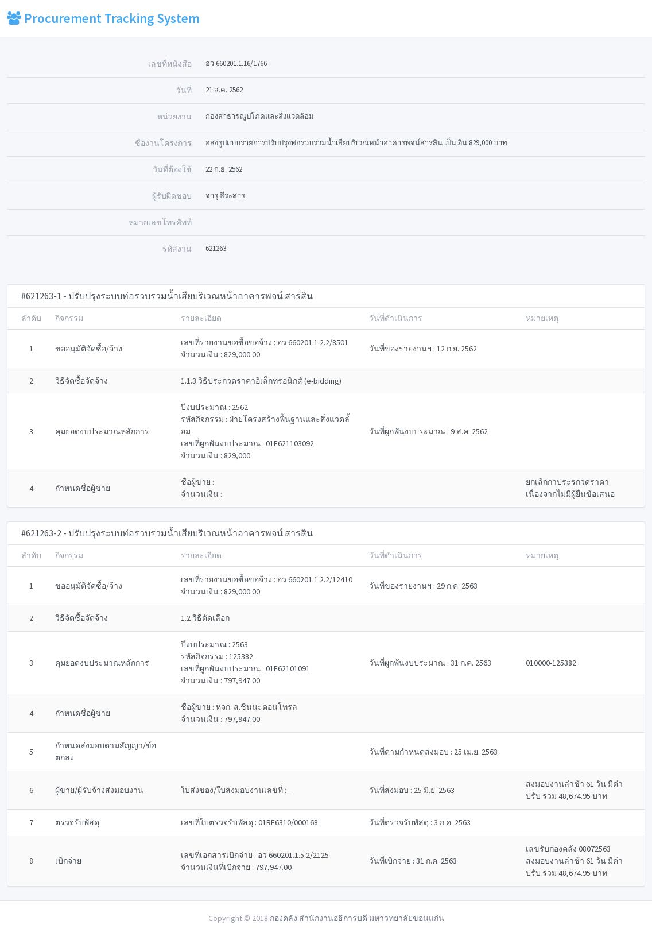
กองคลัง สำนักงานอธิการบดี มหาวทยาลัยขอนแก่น (357, 918)
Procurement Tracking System (103, 18)
